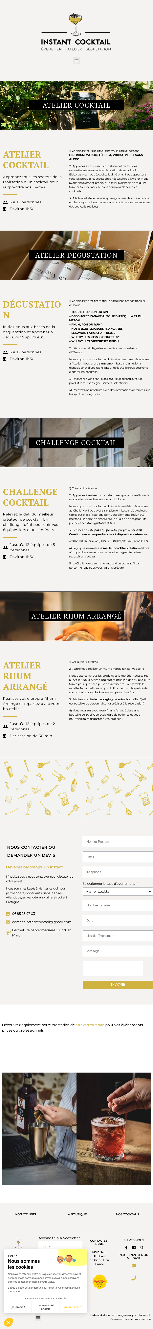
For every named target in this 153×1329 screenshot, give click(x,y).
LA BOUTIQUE (76, 1214)
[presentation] (113, 968)
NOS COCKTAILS (127, 1214)
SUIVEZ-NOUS (134, 1240)
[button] (76, 60)
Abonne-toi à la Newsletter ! (60, 1238)
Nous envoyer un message (134, 1256)
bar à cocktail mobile (90, 1025)
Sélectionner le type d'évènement (109, 884)
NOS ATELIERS (25, 1214)
